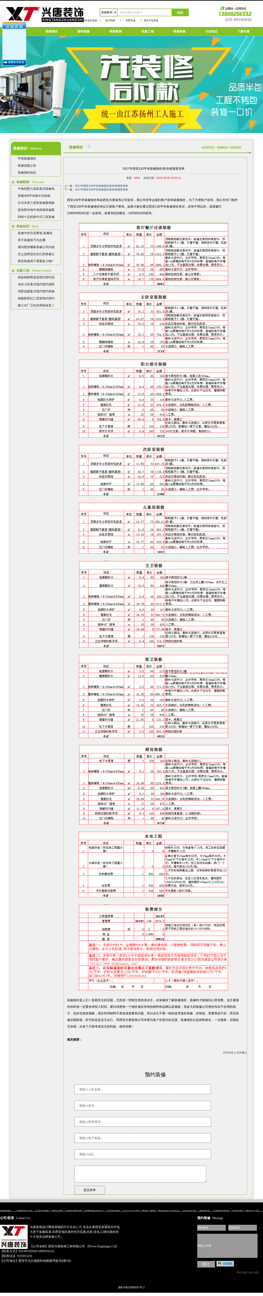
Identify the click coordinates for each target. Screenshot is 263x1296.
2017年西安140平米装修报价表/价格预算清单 (101, 189)
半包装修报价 (27, 158)
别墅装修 (130, 20)
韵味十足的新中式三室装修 (36, 217)
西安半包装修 (151, 20)
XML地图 (253, 1275)
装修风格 (179, 31)
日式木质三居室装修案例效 (36, 202)
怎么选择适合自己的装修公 (36, 254)
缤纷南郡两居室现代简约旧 (36, 277)
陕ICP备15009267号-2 (131, 1290)
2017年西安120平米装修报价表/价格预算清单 (101, 185)
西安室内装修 (90, 20)
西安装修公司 (73, 1230)
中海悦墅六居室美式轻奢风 (36, 188)
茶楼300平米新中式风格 (34, 195)
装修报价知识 (27, 172)
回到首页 (236, 147)
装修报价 (51, 31)
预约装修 (83, 31)
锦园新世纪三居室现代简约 (36, 298)
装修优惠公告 (27, 165)
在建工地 (147, 31)
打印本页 (228, 1052)
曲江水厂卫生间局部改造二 (36, 305)
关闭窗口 (241, 1052)
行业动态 (211, 31)
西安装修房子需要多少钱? (35, 261)
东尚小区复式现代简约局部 (36, 284)
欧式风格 (110, 20)
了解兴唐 (243, 31)
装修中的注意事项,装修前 (35, 233)
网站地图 (242, 1275)
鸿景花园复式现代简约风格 (36, 291)
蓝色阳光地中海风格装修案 (36, 210)
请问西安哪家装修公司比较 (36, 247)
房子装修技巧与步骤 (31, 240)
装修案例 (115, 31)
